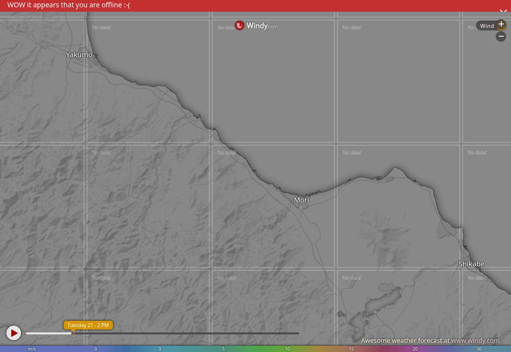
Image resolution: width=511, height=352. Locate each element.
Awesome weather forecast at (430, 340)
